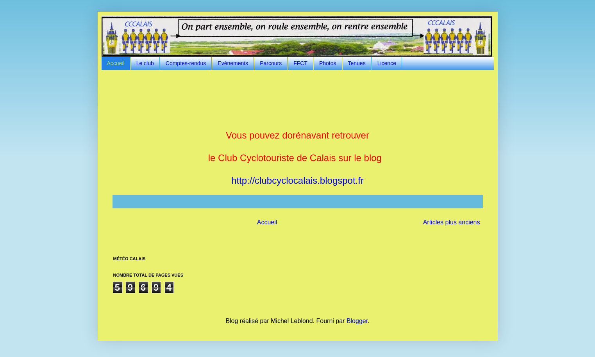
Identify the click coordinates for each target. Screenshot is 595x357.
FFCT (300, 63)
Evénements (233, 63)
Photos (327, 63)
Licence (386, 63)
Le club (145, 63)
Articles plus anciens (451, 222)
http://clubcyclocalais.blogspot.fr (297, 180)
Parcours (271, 63)
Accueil (116, 63)
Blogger (357, 321)
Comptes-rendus (186, 63)
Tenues (357, 63)
